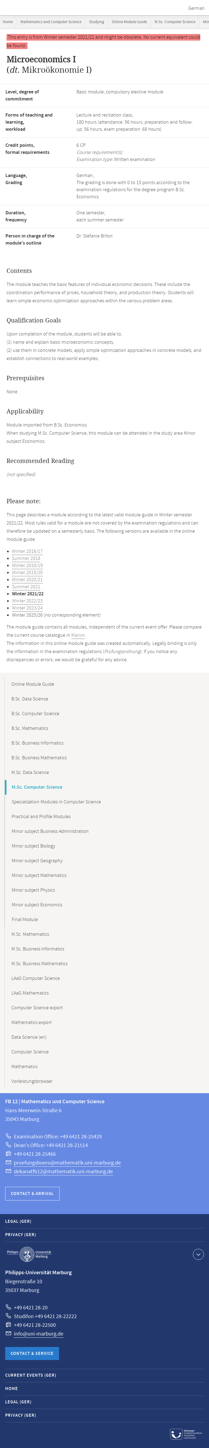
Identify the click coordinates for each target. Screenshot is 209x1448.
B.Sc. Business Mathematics (39, 758)
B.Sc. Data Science (29, 699)
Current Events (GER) (30, 1375)
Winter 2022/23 (27, 601)
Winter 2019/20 (27, 572)
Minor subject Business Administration (50, 831)
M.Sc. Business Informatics (37, 949)
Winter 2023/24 (27, 608)
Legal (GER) (18, 1221)
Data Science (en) (29, 1037)
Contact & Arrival (32, 1194)
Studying (96, 22)
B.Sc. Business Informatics (37, 743)
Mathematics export (31, 1022)
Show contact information (197, 1254)
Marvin (78, 635)
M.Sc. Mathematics (30, 934)
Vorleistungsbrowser (32, 1081)
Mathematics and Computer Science (50, 22)
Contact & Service (32, 1353)
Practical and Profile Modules (41, 816)
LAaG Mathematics (30, 993)
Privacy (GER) (20, 1235)
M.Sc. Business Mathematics (39, 964)
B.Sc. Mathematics (29, 728)
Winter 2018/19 (27, 565)
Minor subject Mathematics (39, 875)
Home (8, 22)
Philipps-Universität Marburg (29, 1254)
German (196, 8)
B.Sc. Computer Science (35, 714)
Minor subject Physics (33, 890)
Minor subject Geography (37, 861)
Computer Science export (37, 1008)
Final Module (25, 919)
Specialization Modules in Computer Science (56, 802)
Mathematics (24, 1066)
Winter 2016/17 (27, 551)
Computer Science (30, 1052)
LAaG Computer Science (35, 978)
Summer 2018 (26, 558)
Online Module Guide (129, 22)
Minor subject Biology (33, 846)
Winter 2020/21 (27, 580)
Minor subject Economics (37, 905)
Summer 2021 (26, 587)
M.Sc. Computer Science (175, 22)
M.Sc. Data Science (30, 772)
